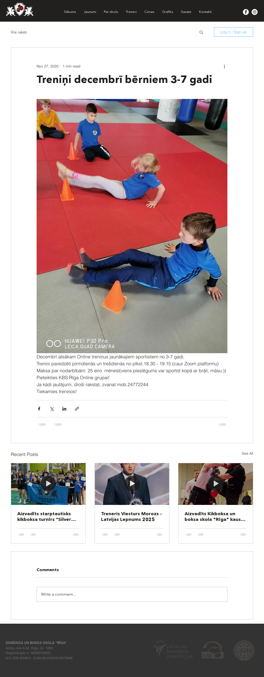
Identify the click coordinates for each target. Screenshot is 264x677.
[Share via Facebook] (39, 408)
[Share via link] (77, 408)
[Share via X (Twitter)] (51, 408)
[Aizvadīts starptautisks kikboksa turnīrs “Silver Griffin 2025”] (48, 484)
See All (247, 453)
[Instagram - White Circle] (255, 12)
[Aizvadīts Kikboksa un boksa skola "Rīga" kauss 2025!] (215, 484)
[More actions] (224, 66)
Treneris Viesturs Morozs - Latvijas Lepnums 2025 (131, 517)
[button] (201, 32)
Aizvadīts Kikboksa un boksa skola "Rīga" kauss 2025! (214, 517)
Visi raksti (19, 32)
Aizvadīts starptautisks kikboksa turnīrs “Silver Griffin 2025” (44, 517)
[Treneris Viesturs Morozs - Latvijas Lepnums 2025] (132, 484)
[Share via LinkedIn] (64, 408)
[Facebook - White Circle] (246, 12)
